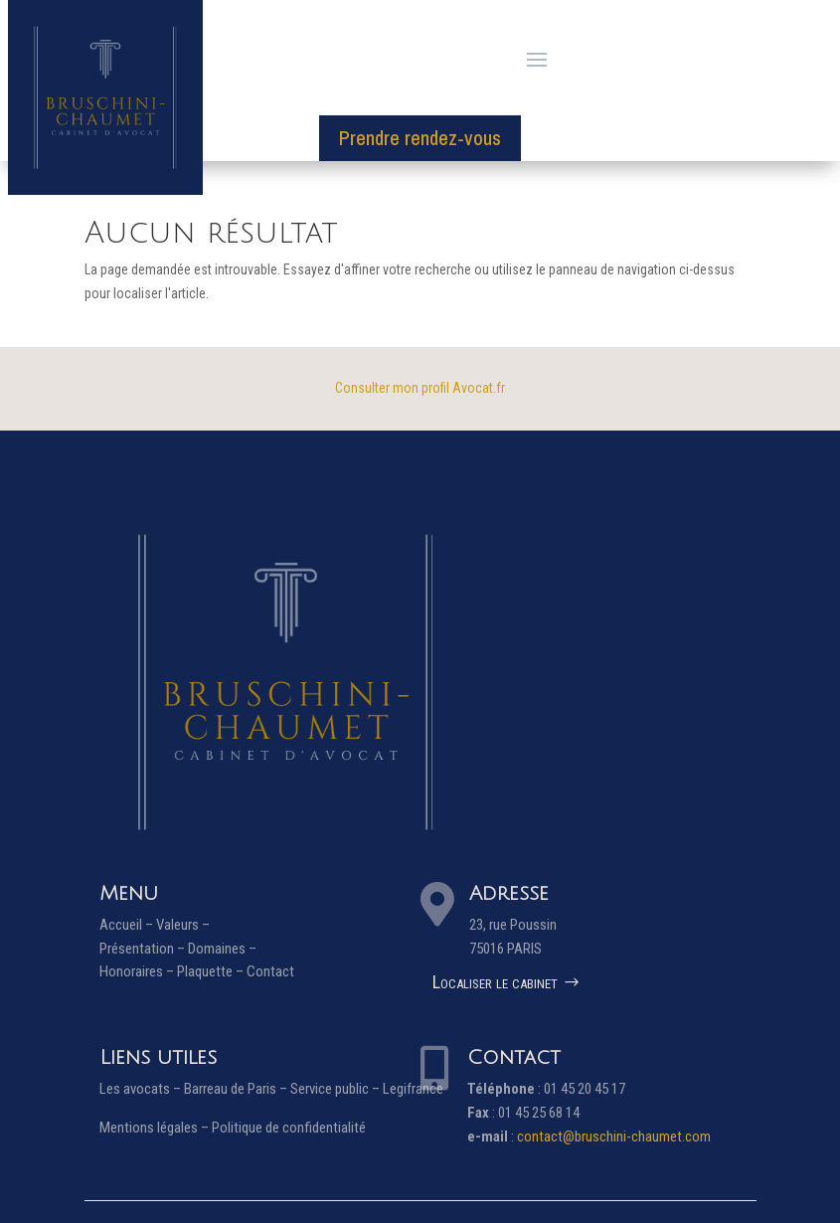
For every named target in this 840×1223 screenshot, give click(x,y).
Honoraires (131, 971)
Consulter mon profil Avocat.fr (420, 388)
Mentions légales (148, 1127)
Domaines (217, 949)
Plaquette (205, 971)
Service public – (336, 1089)
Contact (270, 971)
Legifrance (413, 1089)
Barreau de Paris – (237, 1089)
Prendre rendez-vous (420, 137)
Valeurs (177, 925)
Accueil (120, 925)
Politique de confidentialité (289, 1127)
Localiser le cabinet (495, 981)
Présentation (136, 949)
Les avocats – (141, 1089)
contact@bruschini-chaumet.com (614, 1136)
